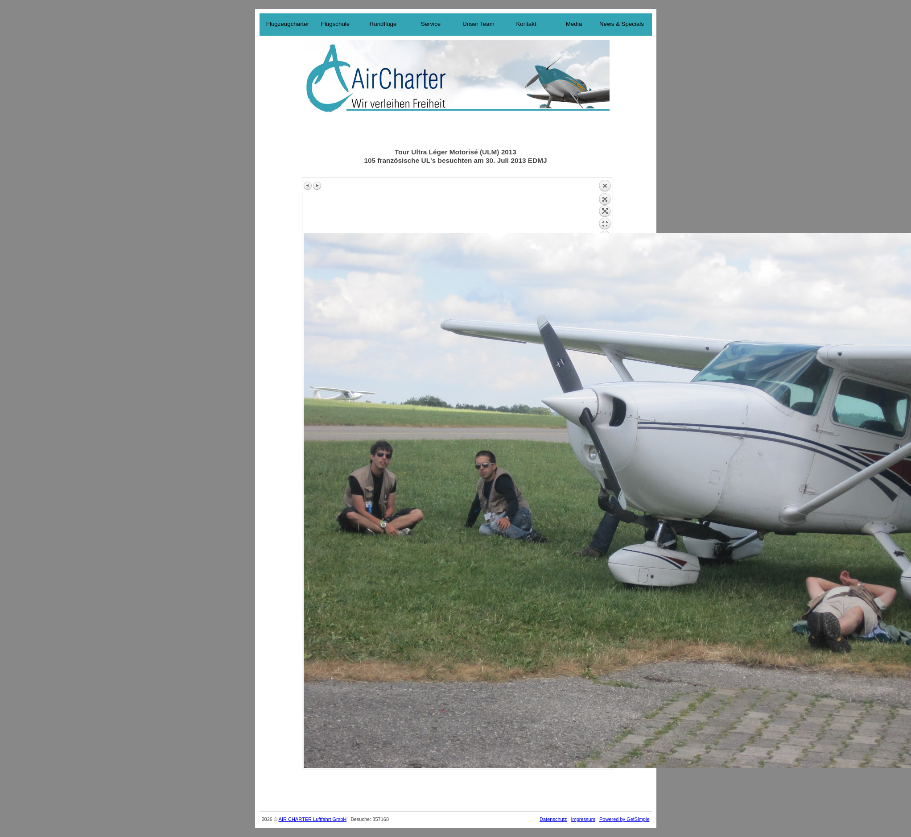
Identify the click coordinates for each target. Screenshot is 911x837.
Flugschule (335, 24)
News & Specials (621, 24)
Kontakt (526, 24)
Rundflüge (383, 24)
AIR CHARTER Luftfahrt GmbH (313, 819)
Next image (317, 185)
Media (574, 24)
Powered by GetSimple (624, 819)
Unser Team (478, 24)
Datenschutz (553, 819)
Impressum (583, 819)
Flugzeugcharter (287, 24)
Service (431, 24)
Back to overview (604, 206)
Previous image (308, 185)
